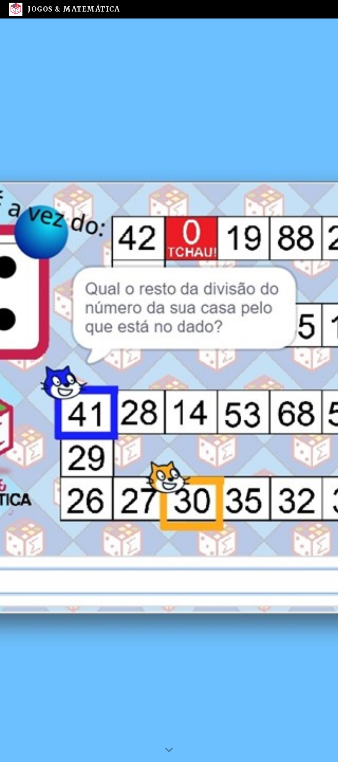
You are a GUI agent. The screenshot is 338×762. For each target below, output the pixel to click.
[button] (169, 750)
